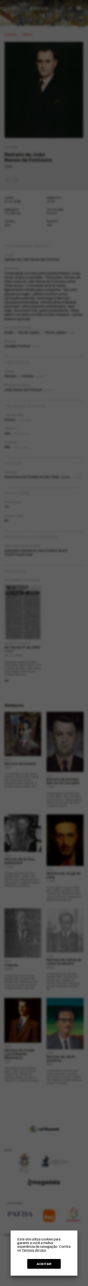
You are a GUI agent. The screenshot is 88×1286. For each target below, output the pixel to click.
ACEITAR (44, 1264)
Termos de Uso (34, 1250)
